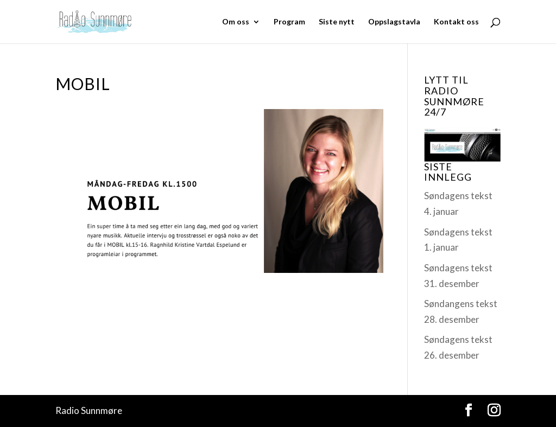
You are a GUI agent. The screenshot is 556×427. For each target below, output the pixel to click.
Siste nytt (337, 22)
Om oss (235, 22)
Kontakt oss (456, 22)
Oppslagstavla (394, 22)
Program (289, 22)
